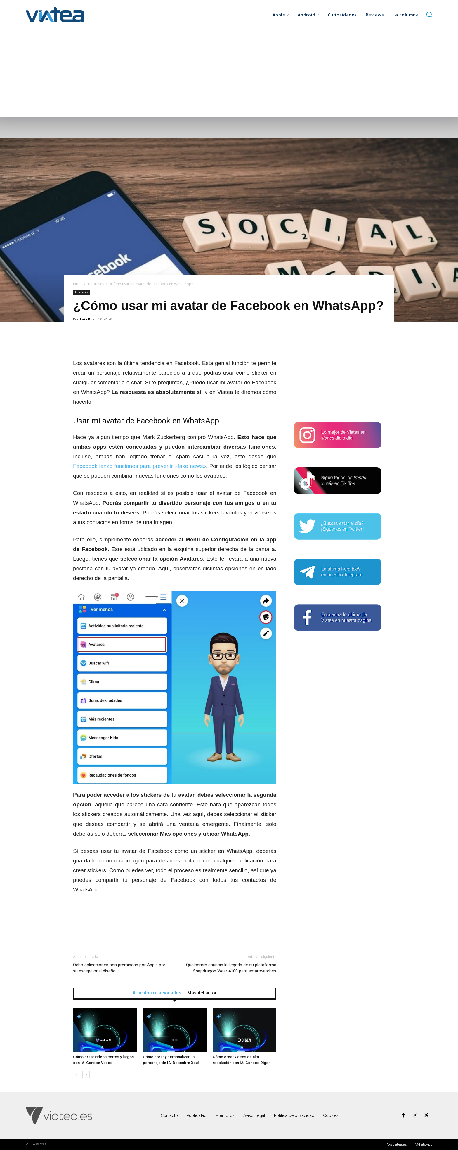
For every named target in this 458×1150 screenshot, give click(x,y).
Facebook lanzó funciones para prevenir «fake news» (139, 466)
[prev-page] (76, 1074)
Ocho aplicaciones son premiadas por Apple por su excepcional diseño (119, 968)
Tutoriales (95, 283)
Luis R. (85, 319)
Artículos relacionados (157, 993)
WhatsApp (423, 1144)
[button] (429, 14)
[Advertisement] (229, 73)
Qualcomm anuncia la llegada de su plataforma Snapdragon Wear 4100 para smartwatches (231, 968)
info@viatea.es (395, 1144)
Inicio (77, 283)
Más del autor (202, 993)
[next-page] (86, 1074)
